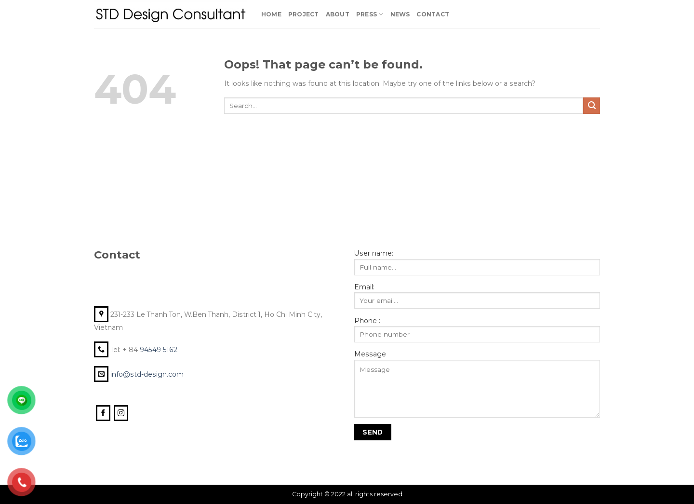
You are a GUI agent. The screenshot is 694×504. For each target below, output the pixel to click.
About (337, 14)
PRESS (370, 14)
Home (271, 14)
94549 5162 (159, 350)
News (400, 14)
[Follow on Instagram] (121, 413)
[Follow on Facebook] (103, 413)
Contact (432, 14)
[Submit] (591, 105)
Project (303, 14)
